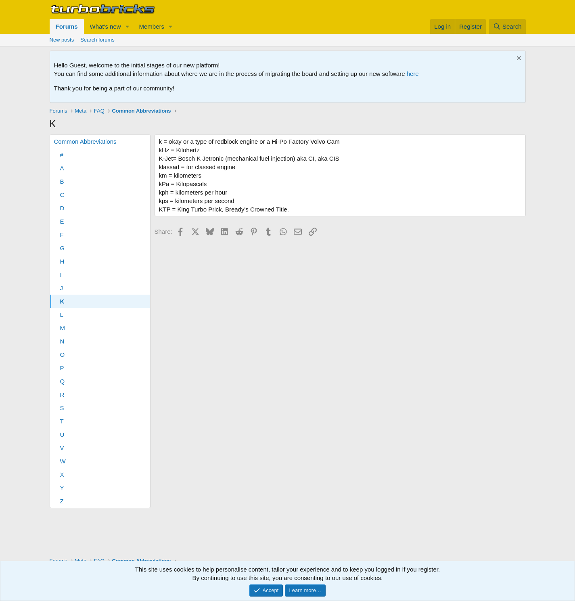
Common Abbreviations (85, 141)
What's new (105, 26)
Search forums (97, 40)
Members (151, 26)
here (413, 73)
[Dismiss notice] (517, 59)
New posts (62, 40)
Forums (67, 26)
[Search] (507, 26)
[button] (127, 26)
